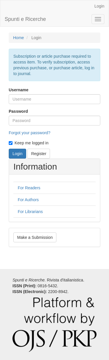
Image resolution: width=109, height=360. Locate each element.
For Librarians (30, 211)
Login (99, 6)
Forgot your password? (29, 132)
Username (18, 90)
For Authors (28, 199)
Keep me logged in (29, 143)
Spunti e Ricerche (25, 19)
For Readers (29, 188)
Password (18, 111)
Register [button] (38, 153)
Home (18, 37)
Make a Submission (35, 237)
